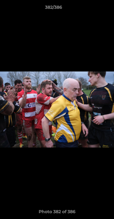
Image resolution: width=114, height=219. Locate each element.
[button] (92, 9)
